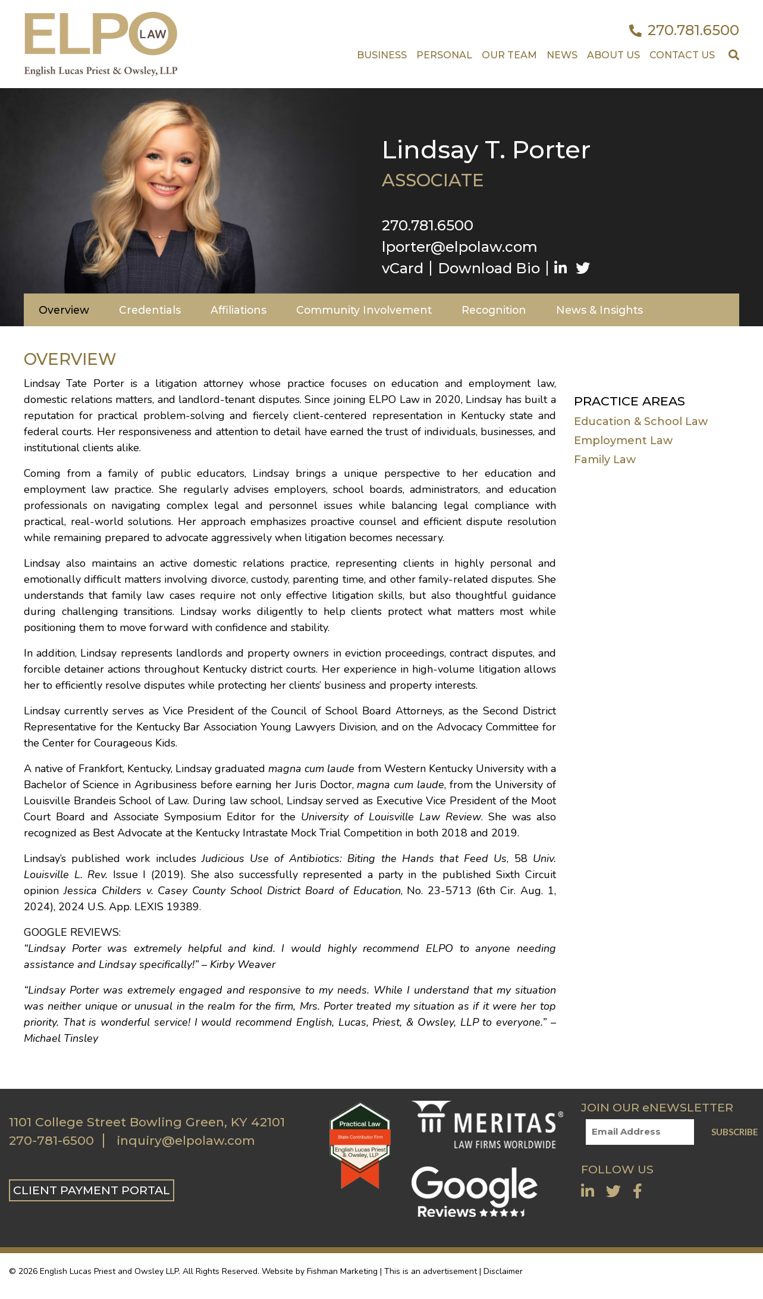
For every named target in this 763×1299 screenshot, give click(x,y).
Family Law (605, 459)
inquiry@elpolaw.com (186, 1140)
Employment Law (623, 440)
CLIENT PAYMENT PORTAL (91, 1190)
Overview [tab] (64, 310)
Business (382, 55)
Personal (444, 55)
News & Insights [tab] (599, 310)
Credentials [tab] (150, 310)
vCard (402, 268)
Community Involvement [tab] (364, 310)
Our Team (509, 55)
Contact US (682, 55)
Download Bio (489, 268)
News (562, 55)
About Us (613, 55)
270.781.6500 (684, 30)
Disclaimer (503, 1271)
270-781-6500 (51, 1140)
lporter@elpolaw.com (460, 246)
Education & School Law (641, 421)
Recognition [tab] (493, 310)
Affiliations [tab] (238, 310)
